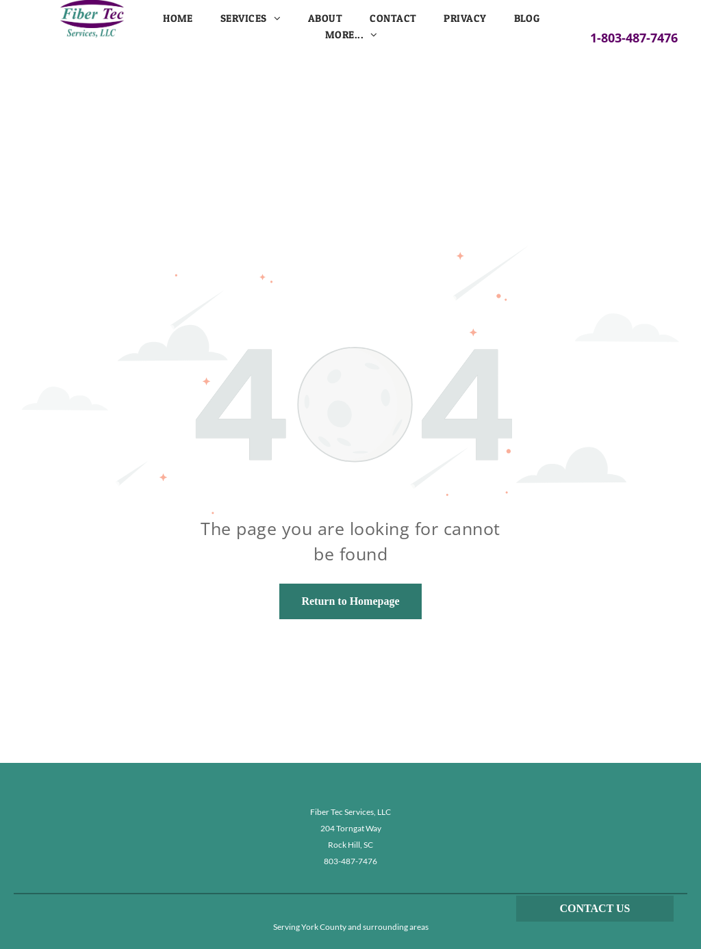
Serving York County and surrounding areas (351, 927)
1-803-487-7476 (634, 37)
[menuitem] (178, 18)
